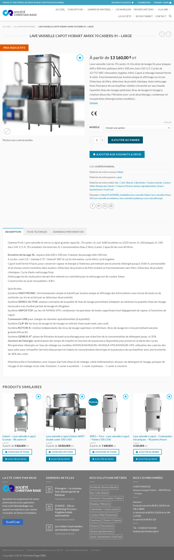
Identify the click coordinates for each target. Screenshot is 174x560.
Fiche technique (37, 231)
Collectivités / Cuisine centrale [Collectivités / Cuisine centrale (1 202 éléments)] (105, 509)
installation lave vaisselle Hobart (135, 195)
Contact (161, 16)
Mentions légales (13, 550)
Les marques (123, 9)
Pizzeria (129, 186)
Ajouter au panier (125, 139)
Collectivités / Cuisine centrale (148, 182)
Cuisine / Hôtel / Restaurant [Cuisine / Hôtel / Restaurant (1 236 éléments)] (103, 515)
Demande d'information (68, 231)
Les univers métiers (76, 550)
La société (125, 16)
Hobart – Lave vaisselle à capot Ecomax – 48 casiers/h (19, 438)
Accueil (60, 9)
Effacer (167, 122)
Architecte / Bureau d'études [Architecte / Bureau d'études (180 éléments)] (104, 487)
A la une (164, 9)
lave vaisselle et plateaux (131, 198)
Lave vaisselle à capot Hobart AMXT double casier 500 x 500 (65, 438)
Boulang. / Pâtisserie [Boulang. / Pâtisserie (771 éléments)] (100, 504)
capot (119, 177)
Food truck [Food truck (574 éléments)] (96, 520)
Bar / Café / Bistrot (124, 182)
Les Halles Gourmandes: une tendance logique (69, 528)
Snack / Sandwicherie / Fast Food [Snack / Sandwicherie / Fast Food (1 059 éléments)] (106, 536)
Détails (94, 103)
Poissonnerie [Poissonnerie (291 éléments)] (107, 526)
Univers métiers (145, 9)
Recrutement (144, 16)
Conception (76, 9)
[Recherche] (170, 16)
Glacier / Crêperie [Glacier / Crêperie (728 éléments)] (112, 520)
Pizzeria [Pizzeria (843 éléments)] (94, 526)
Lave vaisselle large (153, 198)
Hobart (120, 172)
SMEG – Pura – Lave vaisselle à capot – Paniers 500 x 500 (109, 438)
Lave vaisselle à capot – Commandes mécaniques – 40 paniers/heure (152, 438)
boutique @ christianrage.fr (146, 531)
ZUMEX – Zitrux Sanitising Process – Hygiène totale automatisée (66, 510)
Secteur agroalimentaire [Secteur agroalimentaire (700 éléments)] (102, 531)
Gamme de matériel (100, 9)
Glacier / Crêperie (116, 186)
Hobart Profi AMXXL (109, 195)
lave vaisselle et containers (106, 198)
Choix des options (18, 452)
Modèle (94, 127)
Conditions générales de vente (44, 550)
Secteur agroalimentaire (145, 186)
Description (13, 231)
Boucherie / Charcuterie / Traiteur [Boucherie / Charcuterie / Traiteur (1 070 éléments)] (107, 498)
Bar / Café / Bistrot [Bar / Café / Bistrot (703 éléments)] (99, 492)
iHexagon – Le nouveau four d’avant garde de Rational (68, 491)
